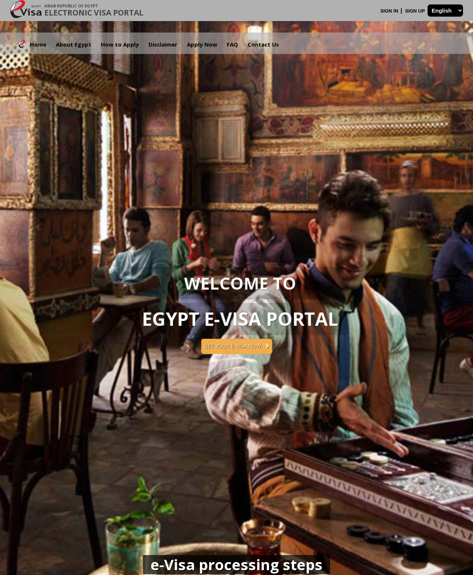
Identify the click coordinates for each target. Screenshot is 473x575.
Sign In (389, 11)
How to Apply (120, 44)
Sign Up (415, 11)
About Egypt (73, 44)
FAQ (232, 44)
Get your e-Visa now (236, 346)
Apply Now (202, 44)
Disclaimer (163, 44)
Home (38, 44)
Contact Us (263, 44)
